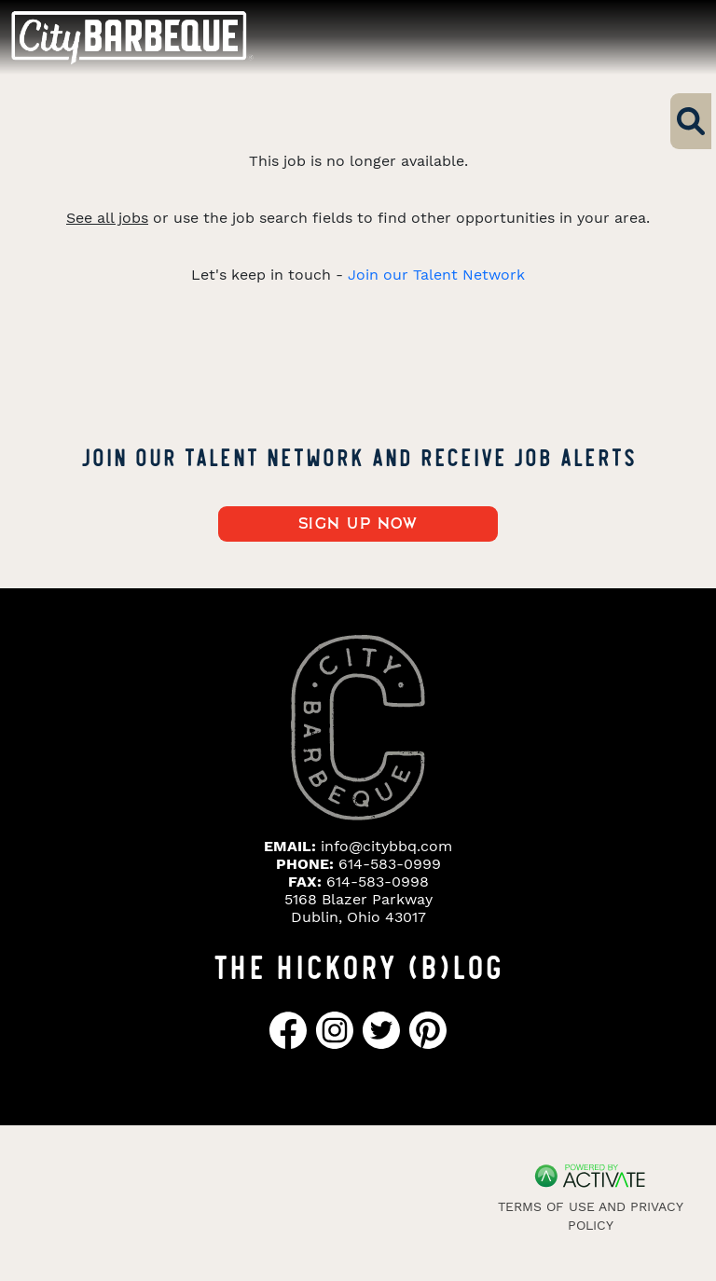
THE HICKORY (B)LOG (358, 965)
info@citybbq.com (386, 846)
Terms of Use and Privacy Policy (590, 1216)
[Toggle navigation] (667, 37)
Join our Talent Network (436, 274)
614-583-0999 (389, 864)
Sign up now (358, 524)
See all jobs (107, 218)
